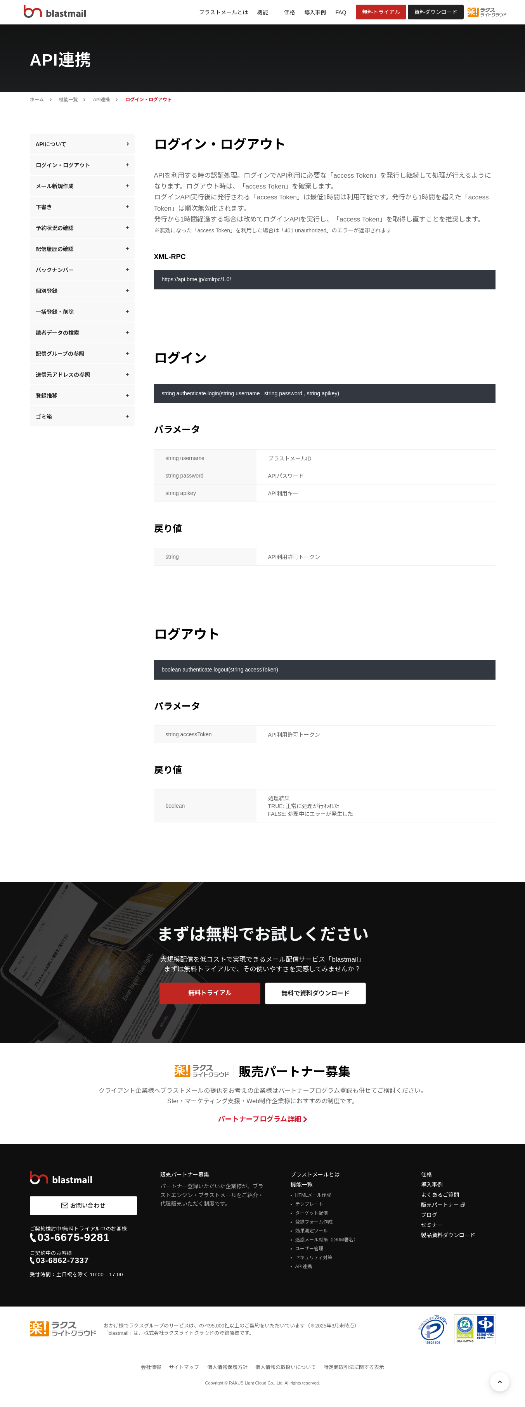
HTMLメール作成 (313, 1195)
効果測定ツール (311, 1231)
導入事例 (315, 12)
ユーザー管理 (309, 1248)
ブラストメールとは (223, 12)
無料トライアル (381, 12)
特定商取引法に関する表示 (354, 1367)
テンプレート (309, 1204)
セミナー (432, 1225)
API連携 (101, 99)
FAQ (340, 12)
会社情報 (151, 1367)
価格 (289, 12)
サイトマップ (184, 1367)
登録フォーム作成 (314, 1222)
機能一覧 (68, 99)
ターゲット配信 (311, 1213)
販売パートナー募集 (184, 1175)
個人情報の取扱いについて (285, 1367)
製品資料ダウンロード (448, 1235)
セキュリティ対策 (313, 1257)
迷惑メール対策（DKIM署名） (326, 1240)
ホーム (37, 99)
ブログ (429, 1215)
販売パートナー (440, 1205)
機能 (262, 12)
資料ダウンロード (435, 12)
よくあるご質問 (440, 1195)
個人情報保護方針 (227, 1367)
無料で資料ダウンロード (315, 993)
